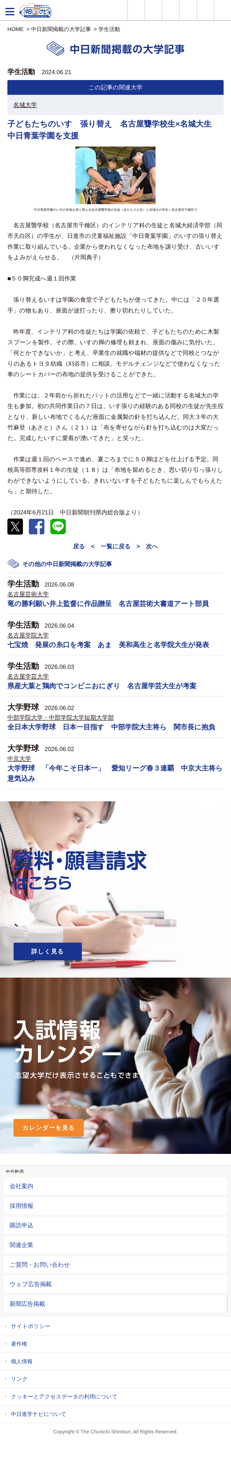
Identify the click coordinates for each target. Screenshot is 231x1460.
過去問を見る (205, 10)
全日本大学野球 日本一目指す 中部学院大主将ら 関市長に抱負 (111, 727)
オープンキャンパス (170, 10)
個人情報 (22, 1361)
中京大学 (19, 758)
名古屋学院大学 (28, 635)
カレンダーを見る (48, 1127)
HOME (15, 29)
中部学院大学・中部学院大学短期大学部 (60, 717)
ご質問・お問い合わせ (40, 1264)
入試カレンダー (187, 10)
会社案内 (21, 1186)
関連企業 (21, 1245)
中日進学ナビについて (39, 1414)
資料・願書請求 (153, 10)
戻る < (83, 546)
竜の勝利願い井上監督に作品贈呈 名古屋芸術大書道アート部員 (108, 603)
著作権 (19, 1344)
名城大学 (25, 104)
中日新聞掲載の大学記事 (61, 29)
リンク (19, 1379)
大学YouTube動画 (222, 10)
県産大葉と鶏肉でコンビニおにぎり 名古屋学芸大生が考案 (101, 686)
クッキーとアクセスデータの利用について (64, 1397)
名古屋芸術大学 (28, 594)
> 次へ (147, 546)
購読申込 (21, 1225)
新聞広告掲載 (27, 1303)
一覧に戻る (116, 546)
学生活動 (109, 29)
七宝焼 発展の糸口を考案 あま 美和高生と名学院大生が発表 (108, 645)
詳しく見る (47, 951)
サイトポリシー (30, 1326)
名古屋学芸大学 (28, 676)
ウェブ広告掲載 (31, 1284)
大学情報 (136, 10)
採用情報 (21, 1205)
